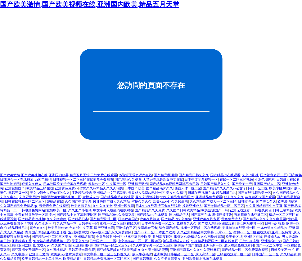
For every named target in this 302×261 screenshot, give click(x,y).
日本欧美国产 (128, 219)
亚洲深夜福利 (162, 236)
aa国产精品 (43, 179)
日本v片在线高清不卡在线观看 (158, 206)
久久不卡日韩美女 (167, 258)
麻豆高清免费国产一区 (28, 250)
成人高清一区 (205, 254)
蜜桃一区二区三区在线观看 (120, 223)
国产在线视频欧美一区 (254, 192)
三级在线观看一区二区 (233, 254)
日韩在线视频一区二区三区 (25, 201)
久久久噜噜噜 (56, 219)
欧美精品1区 (72, 258)
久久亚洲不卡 (45, 223)
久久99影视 (250, 175)
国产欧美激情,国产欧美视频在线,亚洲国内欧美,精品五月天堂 (89, 4)
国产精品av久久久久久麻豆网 (264, 219)
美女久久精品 (176, 192)
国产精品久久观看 (128, 179)
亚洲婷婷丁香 (22, 241)
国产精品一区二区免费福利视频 (245, 250)
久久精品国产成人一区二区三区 (213, 201)
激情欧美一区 (56, 210)
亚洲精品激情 (138, 184)
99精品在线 (54, 201)
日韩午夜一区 (88, 223)
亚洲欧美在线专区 (206, 219)
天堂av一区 (223, 232)
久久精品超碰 (10, 258)
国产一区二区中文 (269, 245)
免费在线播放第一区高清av (35, 214)
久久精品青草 (290, 254)
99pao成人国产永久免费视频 (111, 232)
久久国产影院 (61, 245)
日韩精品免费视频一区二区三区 (107, 258)
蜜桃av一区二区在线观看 (251, 232)
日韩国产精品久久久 (215, 184)
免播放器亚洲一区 (109, 236)
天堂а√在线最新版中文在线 (163, 179)
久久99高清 (179, 201)
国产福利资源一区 (273, 175)
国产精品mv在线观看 (151, 214)
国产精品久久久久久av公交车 (224, 188)
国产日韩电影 (142, 258)
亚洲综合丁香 (56, 232)
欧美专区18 (277, 188)
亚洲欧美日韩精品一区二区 (174, 254)
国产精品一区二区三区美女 (52, 236)
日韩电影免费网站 (31, 210)
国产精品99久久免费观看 (116, 214)
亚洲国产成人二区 (266, 184)
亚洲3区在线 (253, 236)
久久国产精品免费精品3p (19, 206)
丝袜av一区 (96, 184)
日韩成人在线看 (288, 179)
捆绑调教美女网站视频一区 (61, 197)
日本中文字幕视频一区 (201, 179)
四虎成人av (41, 245)
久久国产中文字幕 (78, 201)
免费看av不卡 (147, 228)
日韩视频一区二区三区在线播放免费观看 (83, 179)
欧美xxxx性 (161, 201)
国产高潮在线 (201, 214)
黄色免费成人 (231, 219)
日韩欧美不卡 (281, 250)
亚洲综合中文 (271, 241)
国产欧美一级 (242, 184)
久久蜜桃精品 (56, 250)
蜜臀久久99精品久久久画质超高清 (199, 236)
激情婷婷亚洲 (222, 214)
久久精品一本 (67, 223)
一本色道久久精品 (270, 228)
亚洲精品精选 (82, 192)
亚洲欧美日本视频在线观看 (202, 258)
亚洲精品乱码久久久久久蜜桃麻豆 (195, 250)
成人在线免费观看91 (239, 245)
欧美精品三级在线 (39, 188)
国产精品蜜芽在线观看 (117, 197)
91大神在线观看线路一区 (51, 241)
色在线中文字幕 (81, 228)
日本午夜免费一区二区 (158, 223)
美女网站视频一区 (249, 223)
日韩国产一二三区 (103, 241)
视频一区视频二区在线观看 (200, 228)
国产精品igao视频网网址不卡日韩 (174, 184)
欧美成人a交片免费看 (66, 254)
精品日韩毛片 (226, 192)
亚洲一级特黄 (281, 232)
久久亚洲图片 (29, 197)
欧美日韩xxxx (58, 228)
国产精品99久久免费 (176, 219)
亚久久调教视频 (147, 197)
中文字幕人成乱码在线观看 (113, 210)
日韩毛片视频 (275, 223)
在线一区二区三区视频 (236, 179)
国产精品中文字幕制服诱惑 (77, 214)
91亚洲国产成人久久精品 (111, 201)
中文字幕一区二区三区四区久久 (107, 254)
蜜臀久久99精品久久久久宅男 (101, 188)
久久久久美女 (103, 206)
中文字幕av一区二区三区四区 (139, 241)
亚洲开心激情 (39, 254)
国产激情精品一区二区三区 (224, 206)
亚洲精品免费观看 (208, 197)
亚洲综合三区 (126, 228)
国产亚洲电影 (104, 228)
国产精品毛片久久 (159, 188)
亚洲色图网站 (265, 179)
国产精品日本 (78, 219)
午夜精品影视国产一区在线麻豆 (214, 241)
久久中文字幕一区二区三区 (152, 245)
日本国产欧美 (135, 188)
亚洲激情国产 (15, 188)
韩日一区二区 (258, 188)
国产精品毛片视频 (31, 219)
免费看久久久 (186, 223)
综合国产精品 (169, 228)
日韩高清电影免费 (81, 250)
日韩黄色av (246, 201)
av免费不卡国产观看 (260, 197)
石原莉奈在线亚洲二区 (250, 214)
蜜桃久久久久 (141, 201)
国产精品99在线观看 (225, 175)
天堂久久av (80, 241)
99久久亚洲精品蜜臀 (153, 250)
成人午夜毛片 (142, 254)
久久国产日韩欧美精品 (183, 210)
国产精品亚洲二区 (103, 219)
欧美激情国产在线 (187, 245)
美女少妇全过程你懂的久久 (50, 192)
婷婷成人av (272, 236)
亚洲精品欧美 (83, 245)
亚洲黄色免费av (66, 188)
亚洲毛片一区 (213, 245)
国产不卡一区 (144, 232)
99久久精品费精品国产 (177, 197)
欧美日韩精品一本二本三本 (42, 258)
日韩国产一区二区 (265, 254)
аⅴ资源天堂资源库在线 (135, 175)
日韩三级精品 (283, 210)
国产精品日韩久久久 (194, 175)
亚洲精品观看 (84, 236)
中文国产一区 (116, 184)
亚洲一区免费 (124, 206)
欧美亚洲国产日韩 (214, 210)
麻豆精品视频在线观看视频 (116, 250)
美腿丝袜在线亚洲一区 (239, 228)
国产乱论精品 (10, 184)
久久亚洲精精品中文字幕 (264, 206)
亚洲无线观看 (240, 210)
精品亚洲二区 (22, 245)
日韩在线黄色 (261, 210)
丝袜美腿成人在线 (176, 241)
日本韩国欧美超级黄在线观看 (65, 184)
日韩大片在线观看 (103, 175)
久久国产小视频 (80, 210)
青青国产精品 (35, 232)
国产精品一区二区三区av (112, 245)
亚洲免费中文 (78, 232)
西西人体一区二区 (188, 188)
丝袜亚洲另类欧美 (137, 236)
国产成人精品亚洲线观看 (216, 223)
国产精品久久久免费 (150, 210)
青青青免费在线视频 (54, 206)
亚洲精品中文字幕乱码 (110, 192)
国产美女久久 (266, 201)
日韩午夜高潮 (249, 241)
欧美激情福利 (288, 201)
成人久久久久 (234, 197)
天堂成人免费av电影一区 (146, 192)
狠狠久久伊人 (32, 184)
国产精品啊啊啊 (165, 175)
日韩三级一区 (18, 192)
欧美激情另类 (81, 206)
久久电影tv (19, 254)
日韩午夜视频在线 (201, 192)
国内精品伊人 (179, 214)
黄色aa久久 (38, 228)
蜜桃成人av (90, 197)
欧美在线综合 (150, 219)
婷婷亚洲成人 (192, 206)
